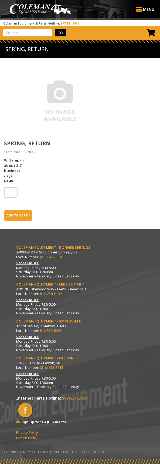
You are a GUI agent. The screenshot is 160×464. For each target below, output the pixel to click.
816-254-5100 (51, 293)
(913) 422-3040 (51, 257)
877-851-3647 (70, 23)
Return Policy (27, 437)
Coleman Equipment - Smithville (48, 321)
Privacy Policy (27, 432)
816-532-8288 (51, 330)
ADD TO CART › (18, 215)
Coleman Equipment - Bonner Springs (53, 247)
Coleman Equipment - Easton (45, 358)
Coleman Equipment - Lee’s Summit (50, 284)
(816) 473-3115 (51, 367)
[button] (148, 9)
